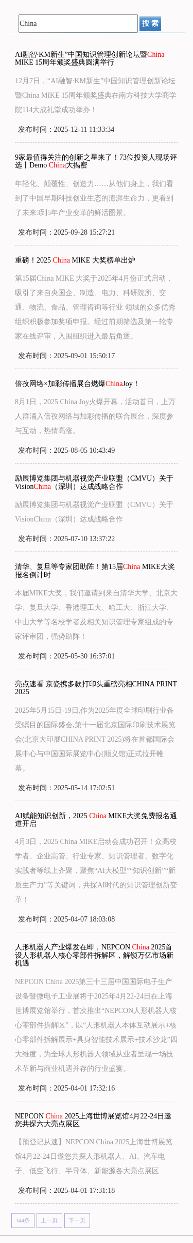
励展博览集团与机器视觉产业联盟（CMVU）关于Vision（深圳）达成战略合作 (94, 482)
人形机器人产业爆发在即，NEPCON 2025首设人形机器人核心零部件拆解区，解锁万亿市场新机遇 (94, 955)
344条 (23, 1220)
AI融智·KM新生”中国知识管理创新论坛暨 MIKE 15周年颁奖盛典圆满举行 (90, 58)
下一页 (76, 1220)
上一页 (49, 1220)
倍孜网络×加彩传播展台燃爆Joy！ (77, 384)
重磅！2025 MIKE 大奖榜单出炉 (75, 260)
